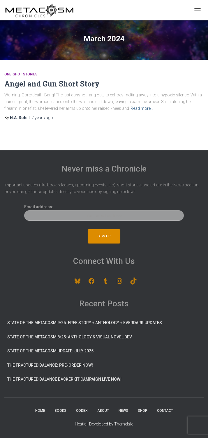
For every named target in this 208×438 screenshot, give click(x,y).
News (123, 411)
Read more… (142, 108)
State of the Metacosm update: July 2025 (50, 351)
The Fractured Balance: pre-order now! (50, 365)
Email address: (104, 212)
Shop (142, 411)
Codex (82, 411)
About (103, 411)
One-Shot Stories (21, 74)
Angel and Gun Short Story (52, 84)
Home (40, 411)
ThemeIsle (123, 424)
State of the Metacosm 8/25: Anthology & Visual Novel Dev (69, 337)
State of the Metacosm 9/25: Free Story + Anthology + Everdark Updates (84, 322)
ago (42, 117)
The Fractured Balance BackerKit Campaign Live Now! (64, 379)
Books (60, 411)
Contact (165, 411)
